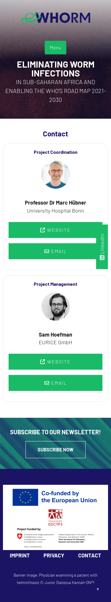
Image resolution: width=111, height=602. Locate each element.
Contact (89, 555)
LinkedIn (102, 247)
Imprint (20, 555)
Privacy (54, 555)
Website (55, 230)
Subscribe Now (55, 449)
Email (55, 251)
